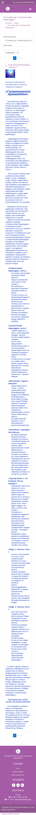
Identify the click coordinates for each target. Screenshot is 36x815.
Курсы (16, 23)
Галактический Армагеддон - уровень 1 (19, 66)
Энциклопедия (18, 772)
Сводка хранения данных (10, 814)
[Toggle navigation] (32, 9)
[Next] (21, 58)
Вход (32, 2)
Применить (10, 53)
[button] (18, 52)
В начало (8, 23)
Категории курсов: (9, 37)
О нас (18, 768)
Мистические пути (18, 775)
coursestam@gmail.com (23, 799)
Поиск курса (7, 45)
